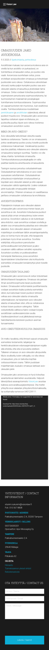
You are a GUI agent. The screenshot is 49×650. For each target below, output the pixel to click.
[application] (24, 438)
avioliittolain (21, 112)
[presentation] (25, 626)
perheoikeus (30, 60)
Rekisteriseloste (12, 572)
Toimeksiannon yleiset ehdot (18, 568)
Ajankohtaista (17, 60)
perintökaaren (7, 112)
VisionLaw (33, 381)
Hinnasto (9, 565)
